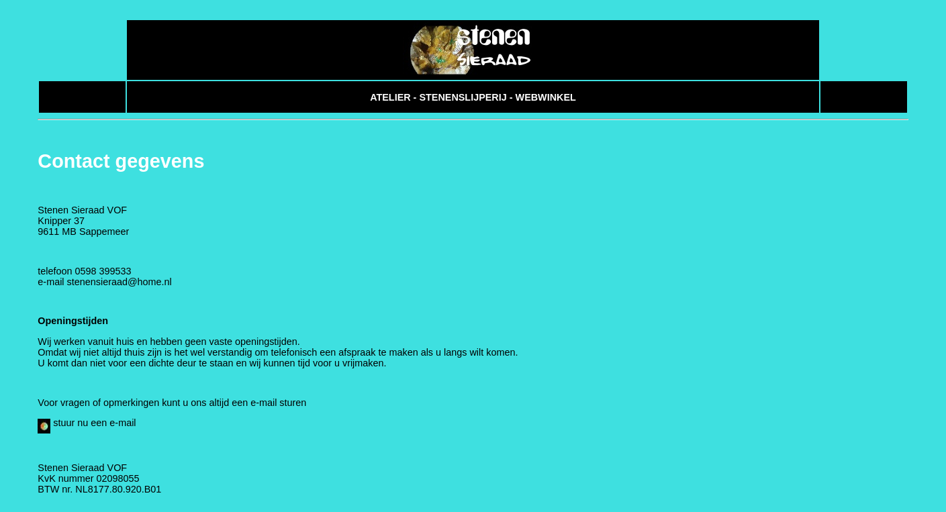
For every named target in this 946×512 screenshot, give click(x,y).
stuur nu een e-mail (87, 429)
